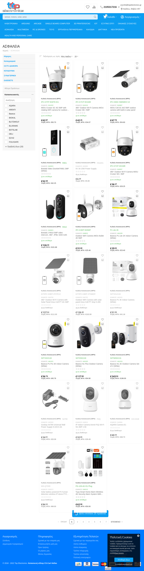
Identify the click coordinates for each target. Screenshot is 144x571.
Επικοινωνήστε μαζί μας (48, 544)
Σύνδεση (6, 541)
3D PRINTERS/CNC (82, 24)
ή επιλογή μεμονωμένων (123, 564)
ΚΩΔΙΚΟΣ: (44, 105)
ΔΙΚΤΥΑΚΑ (102, 29)
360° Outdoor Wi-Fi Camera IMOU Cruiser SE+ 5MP (90, 109)
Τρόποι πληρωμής (80, 551)
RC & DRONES (39, 29)
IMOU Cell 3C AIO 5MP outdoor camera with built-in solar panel (123, 109)
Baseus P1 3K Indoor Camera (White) (122, 301)
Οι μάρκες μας (44, 551)
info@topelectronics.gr (132, 5)
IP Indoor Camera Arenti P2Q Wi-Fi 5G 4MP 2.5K (90, 426)
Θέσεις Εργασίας (45, 554)
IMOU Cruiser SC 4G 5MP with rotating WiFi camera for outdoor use (54, 109)
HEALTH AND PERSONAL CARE (18, 35)
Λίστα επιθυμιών (80, 544)
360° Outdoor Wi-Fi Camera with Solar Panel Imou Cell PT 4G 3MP (55, 301)
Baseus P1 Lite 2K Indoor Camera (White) (124, 237)
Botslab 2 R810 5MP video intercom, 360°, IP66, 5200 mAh (54, 234)
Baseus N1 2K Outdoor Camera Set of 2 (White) (124, 365)
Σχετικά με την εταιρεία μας (49, 541)
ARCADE (37, 24)
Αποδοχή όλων (124, 560)
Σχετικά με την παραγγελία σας (85, 541)
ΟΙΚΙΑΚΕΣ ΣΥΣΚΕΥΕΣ (127, 24)
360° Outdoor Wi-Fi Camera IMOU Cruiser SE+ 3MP (124, 173)
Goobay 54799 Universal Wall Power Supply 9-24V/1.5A (53, 426)
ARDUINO (26, 24)
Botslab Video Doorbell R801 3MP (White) (55, 170)
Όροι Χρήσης (43, 547)
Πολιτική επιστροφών (82, 557)
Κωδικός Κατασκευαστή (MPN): (51, 98)
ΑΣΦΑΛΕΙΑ (9, 29)
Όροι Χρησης (119, 553)
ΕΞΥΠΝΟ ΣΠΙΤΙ (107, 24)
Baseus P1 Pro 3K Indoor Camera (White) (55, 365)
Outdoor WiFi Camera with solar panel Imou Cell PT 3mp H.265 (89, 301)
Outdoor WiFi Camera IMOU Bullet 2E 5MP (90, 237)
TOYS (51, 29)
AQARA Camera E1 (118, 425)
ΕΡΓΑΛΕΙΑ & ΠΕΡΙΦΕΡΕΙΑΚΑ (70, 29)
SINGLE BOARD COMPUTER (57, 24)
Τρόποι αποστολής (81, 554)
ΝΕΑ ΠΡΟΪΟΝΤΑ (117, 29)
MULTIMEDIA (23, 29)
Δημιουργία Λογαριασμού (13, 544)
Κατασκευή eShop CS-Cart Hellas (42, 563)
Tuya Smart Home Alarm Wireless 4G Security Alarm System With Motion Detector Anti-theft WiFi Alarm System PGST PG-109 (89, 493)
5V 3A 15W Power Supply (86, 169)
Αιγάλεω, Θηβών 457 (131, 9)
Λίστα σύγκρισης (80, 547)
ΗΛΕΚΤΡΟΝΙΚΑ (11, 24)
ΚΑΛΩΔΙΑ (90, 29)
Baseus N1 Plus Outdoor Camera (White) (89, 365)
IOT (95, 24)
